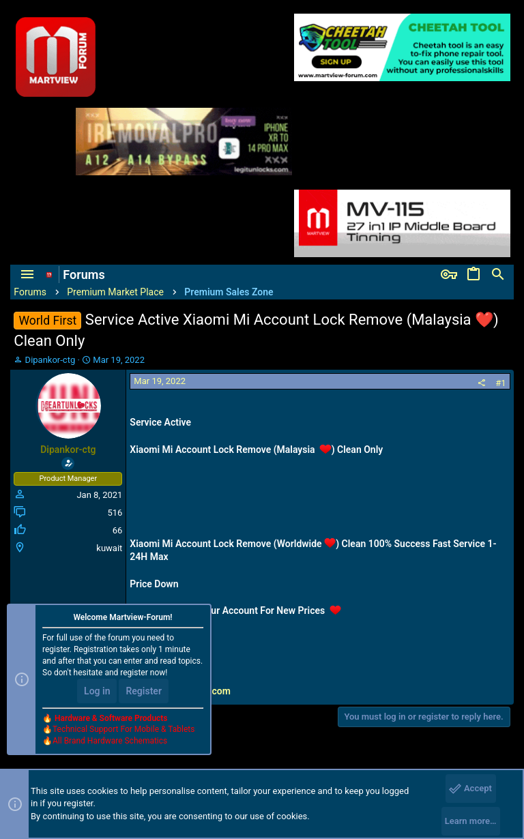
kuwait (109, 548)
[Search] (498, 275)
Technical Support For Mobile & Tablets (123, 729)
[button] (27, 274)
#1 (500, 383)
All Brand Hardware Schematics (110, 741)
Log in (97, 691)
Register (144, 691)
